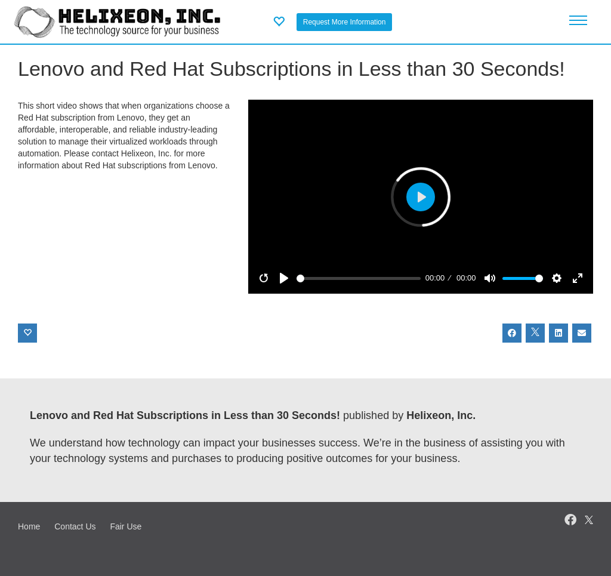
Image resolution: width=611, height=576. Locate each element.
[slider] (359, 278)
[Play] (284, 278)
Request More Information (344, 22)
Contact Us (74, 526)
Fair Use (125, 526)
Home (29, 526)
